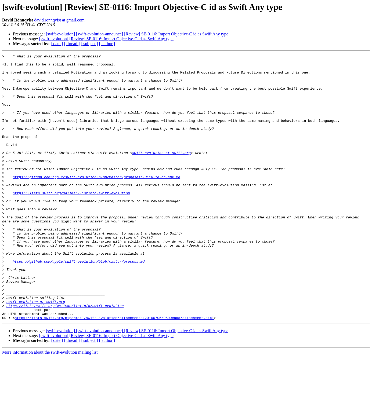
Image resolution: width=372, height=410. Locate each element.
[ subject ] (89, 43)
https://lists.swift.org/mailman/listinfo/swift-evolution (71, 221)
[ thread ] (72, 43)
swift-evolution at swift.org (161, 172)
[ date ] (57, 43)
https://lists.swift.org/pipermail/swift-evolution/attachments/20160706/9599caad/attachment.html (114, 370)
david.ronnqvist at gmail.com (59, 20)
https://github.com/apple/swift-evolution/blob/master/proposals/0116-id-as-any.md (96, 201)
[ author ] (107, 43)
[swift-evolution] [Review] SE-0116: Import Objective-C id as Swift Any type (106, 38)
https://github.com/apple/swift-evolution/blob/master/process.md (79, 303)
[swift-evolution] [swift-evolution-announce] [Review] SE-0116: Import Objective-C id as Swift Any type (137, 34)
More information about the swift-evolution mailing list (50, 405)
